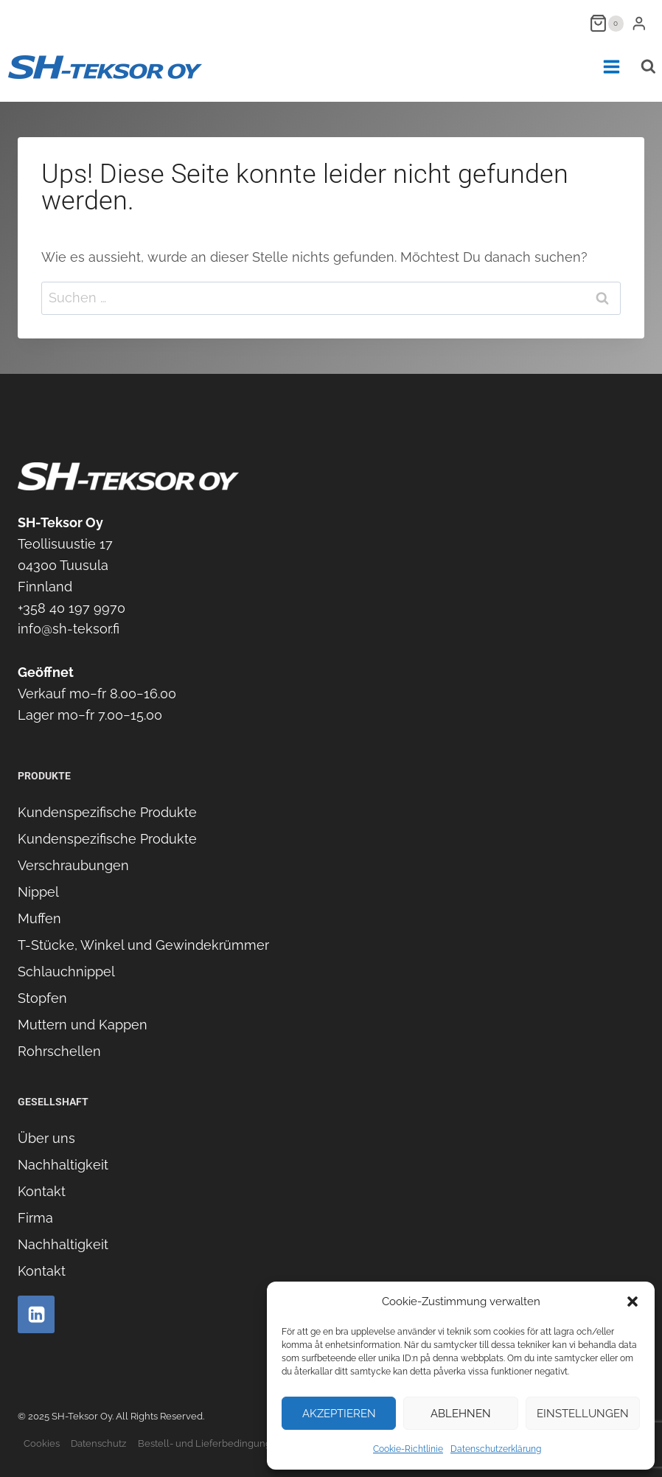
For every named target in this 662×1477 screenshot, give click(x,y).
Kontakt (42, 1191)
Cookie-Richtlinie (408, 1449)
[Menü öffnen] (611, 67)
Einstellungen (583, 1413)
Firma (35, 1218)
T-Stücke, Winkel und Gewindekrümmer (143, 945)
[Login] (639, 23)
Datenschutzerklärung (495, 1449)
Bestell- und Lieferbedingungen (210, 1443)
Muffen (39, 918)
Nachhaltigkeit (63, 1164)
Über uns (46, 1138)
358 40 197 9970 (74, 608)
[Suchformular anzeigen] (648, 67)
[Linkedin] (36, 1314)
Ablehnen (461, 1413)
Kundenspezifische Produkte (107, 812)
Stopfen (42, 998)
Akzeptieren (339, 1413)
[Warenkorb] (606, 23)
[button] (632, 1301)
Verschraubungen (73, 865)
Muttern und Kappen (82, 1024)
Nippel (38, 892)
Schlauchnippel (66, 971)
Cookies (42, 1443)
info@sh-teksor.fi (68, 628)
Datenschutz (98, 1443)
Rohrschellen (59, 1051)
